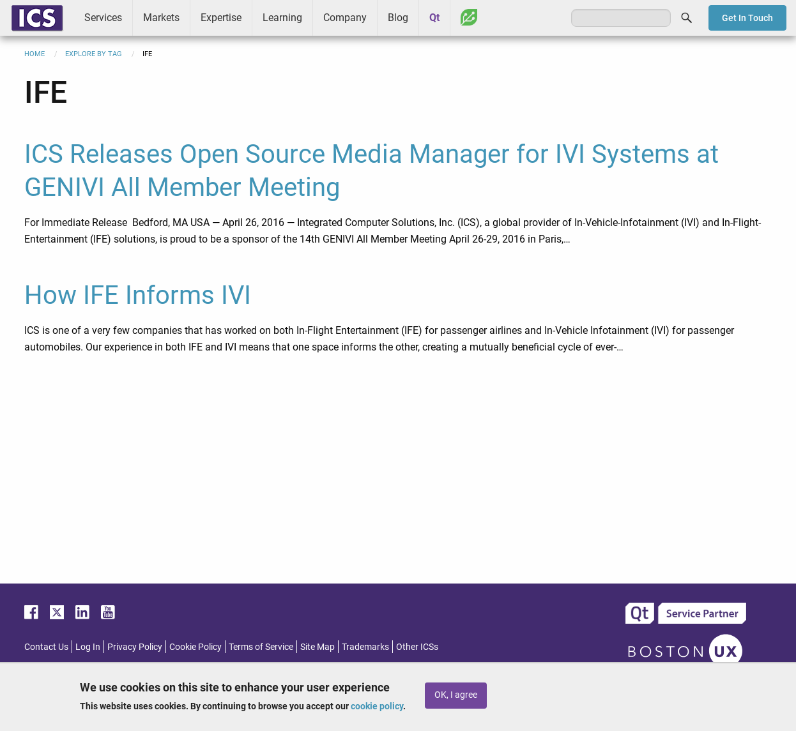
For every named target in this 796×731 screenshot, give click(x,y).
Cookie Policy (195, 647)
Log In (87, 647)
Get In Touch (747, 18)
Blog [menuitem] (398, 17)
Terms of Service (261, 647)
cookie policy (377, 706)
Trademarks (365, 647)
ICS (37, 18)
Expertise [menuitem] (221, 17)
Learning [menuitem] (282, 17)
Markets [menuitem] (161, 17)
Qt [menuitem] (434, 17)
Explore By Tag (93, 54)
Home (34, 54)
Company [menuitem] (345, 17)
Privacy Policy (134, 647)
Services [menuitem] (103, 17)
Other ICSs (417, 647)
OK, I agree (455, 695)
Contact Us (46, 647)
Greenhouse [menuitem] (469, 17)
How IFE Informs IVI (137, 295)
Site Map (317, 647)
